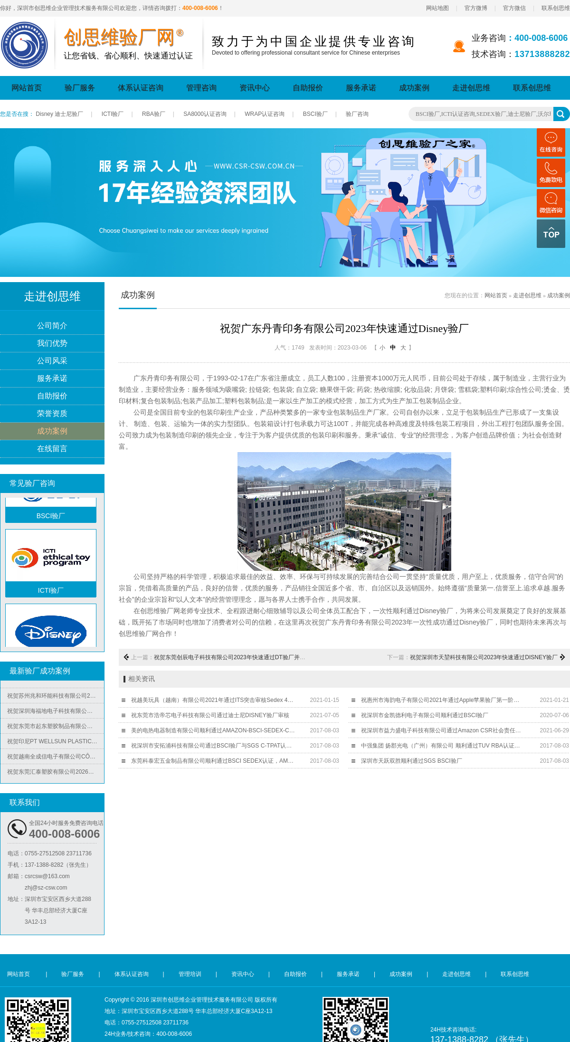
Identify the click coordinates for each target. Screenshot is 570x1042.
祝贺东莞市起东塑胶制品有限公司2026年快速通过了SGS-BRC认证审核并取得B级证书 (55, 727)
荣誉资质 (52, 414)
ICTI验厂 (113, 114)
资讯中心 (254, 88)
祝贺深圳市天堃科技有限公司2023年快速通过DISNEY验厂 (484, 657)
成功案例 (414, 88)
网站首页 (26, 88)
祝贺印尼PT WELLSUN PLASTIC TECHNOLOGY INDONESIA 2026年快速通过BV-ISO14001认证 (55, 742)
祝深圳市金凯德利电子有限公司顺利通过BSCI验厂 (424, 715)
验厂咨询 (357, 114)
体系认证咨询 (140, 88)
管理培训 (190, 974)
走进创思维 (471, 88)
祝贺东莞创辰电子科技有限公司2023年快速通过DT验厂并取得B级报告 (243, 657)
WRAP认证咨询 (265, 114)
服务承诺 (361, 88)
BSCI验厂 (315, 114)
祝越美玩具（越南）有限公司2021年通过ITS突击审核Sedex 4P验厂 (213, 700)
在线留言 (52, 449)
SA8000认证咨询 (205, 114)
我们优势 (52, 343)
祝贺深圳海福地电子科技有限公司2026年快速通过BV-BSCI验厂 (55, 712)
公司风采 (52, 361)
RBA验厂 (153, 114)
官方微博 (476, 8)
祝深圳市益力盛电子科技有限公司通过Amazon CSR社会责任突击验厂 (443, 730)
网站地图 (437, 8)
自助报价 (308, 88)
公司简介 (52, 326)
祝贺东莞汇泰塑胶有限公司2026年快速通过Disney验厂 (55, 773)
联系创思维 (556, 8)
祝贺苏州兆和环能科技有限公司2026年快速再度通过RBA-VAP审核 (55, 697)
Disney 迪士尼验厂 (59, 114)
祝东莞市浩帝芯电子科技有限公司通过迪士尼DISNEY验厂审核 (210, 715)
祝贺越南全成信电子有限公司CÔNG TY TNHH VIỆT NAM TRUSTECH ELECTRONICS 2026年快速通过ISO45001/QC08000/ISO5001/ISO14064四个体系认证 (55, 758)
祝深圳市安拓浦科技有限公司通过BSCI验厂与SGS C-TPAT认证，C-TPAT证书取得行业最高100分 (213, 745)
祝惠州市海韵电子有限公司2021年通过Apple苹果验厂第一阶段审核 (443, 700)
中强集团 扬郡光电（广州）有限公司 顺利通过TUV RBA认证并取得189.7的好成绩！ (443, 745)
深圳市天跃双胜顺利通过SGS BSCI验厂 (411, 761)
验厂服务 (80, 88)
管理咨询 (201, 88)
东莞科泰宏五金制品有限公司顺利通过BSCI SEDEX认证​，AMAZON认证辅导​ (213, 761)
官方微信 (514, 8)
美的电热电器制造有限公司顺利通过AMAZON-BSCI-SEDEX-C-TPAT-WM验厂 (213, 730)
